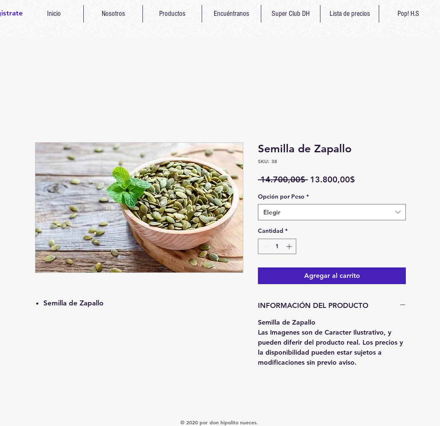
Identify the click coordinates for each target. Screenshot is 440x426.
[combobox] (332, 212)
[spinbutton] (277, 246)
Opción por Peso (283, 196)
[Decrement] (264, 246)
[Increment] (290, 246)
